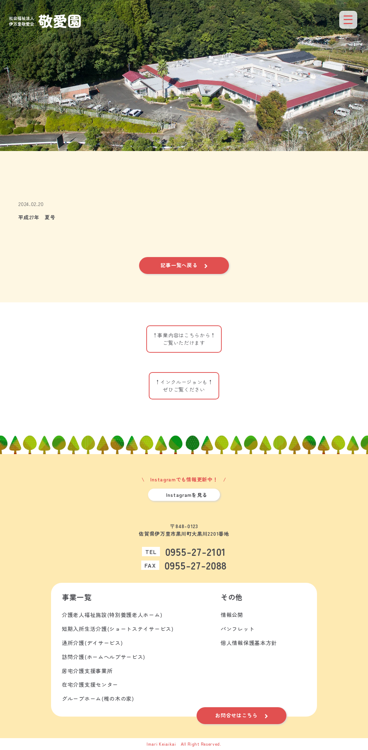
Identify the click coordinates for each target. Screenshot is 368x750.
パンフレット (237, 629)
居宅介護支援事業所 (87, 671)
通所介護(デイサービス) (92, 643)
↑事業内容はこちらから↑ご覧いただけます (184, 338)
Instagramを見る (186, 494)
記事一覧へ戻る (179, 265)
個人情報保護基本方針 (249, 643)
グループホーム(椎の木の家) (98, 699)
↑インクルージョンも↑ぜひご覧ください (184, 385)
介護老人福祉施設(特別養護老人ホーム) (112, 615)
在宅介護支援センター (90, 685)
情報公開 (232, 615)
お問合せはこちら (236, 715)
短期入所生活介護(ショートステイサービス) (118, 629)
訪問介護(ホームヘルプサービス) (103, 657)
